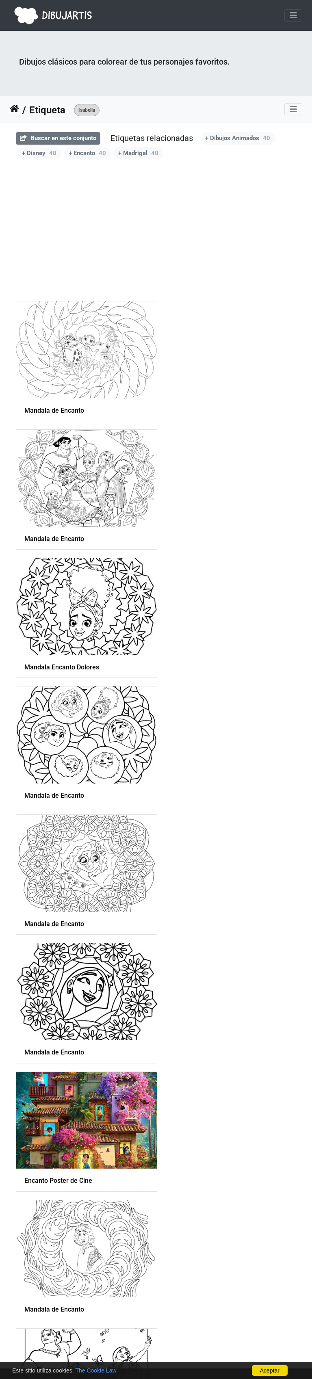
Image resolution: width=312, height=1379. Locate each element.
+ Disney (39, 153)
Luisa (32, 1146)
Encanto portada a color (205, 899)
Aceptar (270, 1370)
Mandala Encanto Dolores (61, 529)
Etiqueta (47, 110)
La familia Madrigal (199, 1146)
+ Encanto (87, 153)
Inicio (14, 110)
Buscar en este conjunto (58, 138)
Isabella (86, 110)
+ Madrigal (138, 153)
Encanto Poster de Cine (58, 775)
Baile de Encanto (48, 899)
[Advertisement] (156, 225)
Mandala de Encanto (54, 405)
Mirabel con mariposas (57, 1022)
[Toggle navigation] (293, 15)
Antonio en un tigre (52, 1269)
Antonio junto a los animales (212, 1022)
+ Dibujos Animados (237, 138)
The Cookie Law (95, 1370)
